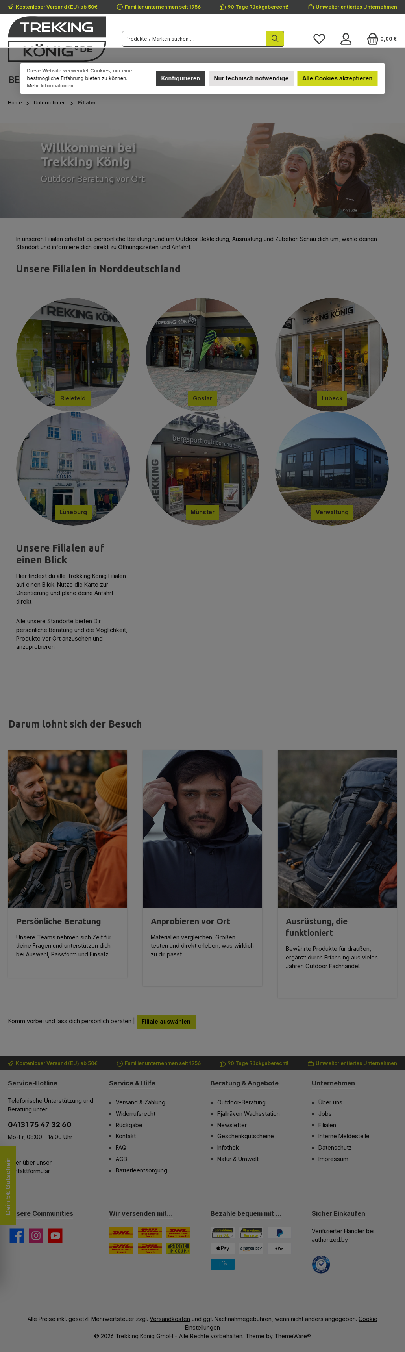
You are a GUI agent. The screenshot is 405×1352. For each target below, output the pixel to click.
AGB (121, 1159)
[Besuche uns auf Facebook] (17, 1236)
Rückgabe (129, 1125)
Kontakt (126, 1136)
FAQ (121, 1147)
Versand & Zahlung (140, 1102)
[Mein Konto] (346, 39)
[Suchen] (275, 39)
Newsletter (232, 1125)
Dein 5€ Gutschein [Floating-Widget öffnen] (8, 1186)
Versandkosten (170, 1318)
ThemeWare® (292, 1336)
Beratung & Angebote (245, 1083)
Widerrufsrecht (135, 1113)
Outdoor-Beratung (241, 1102)
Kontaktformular (29, 1171)
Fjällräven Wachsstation (248, 1113)
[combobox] (194, 39)
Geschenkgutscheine (245, 1136)
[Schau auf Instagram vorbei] (36, 1236)
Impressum (333, 1159)
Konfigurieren (180, 78)
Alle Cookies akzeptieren (337, 78)
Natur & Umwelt (238, 1159)
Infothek (228, 1147)
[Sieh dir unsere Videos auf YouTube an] (55, 1236)
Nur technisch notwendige (251, 78)
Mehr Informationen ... (53, 86)
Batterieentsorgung (141, 1170)
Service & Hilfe (132, 1083)
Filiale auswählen (166, 1021)
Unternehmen (333, 1083)
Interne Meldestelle (344, 1136)
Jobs (325, 1113)
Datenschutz (335, 1147)
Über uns (330, 1102)
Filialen (327, 1125)
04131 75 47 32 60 (40, 1124)
